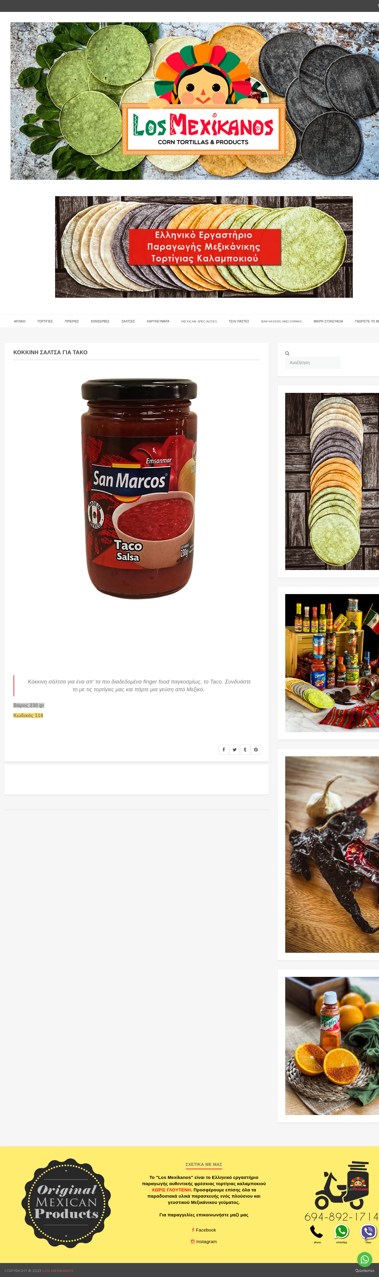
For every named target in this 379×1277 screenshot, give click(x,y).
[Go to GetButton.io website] (364, 1271)
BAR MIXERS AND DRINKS (281, 321)
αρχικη (19, 321)
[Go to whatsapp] (364, 1259)
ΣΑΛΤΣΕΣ (128, 321)
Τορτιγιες (45, 321)
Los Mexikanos (58, 1270)
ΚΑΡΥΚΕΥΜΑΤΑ (158, 321)
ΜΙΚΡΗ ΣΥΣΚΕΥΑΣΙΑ (328, 321)
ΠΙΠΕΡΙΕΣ (72, 321)
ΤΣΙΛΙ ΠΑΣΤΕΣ (239, 321)
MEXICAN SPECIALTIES (199, 321)
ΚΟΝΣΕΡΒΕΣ (100, 321)
